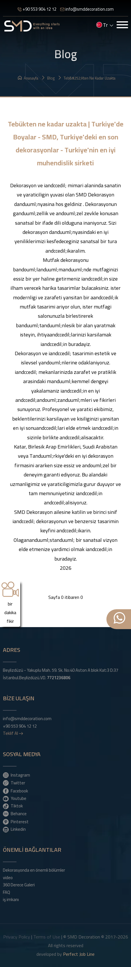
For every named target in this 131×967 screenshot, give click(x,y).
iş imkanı (11, 899)
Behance (15, 813)
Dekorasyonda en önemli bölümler (34, 870)
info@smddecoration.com (87, 9)
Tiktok (13, 805)
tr (104, 25)
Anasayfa (28, 78)
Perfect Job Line (79, 954)
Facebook (15, 791)
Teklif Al (13, 733)
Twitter (14, 783)
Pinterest (16, 821)
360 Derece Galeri (19, 885)
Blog (48, 78)
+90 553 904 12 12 (36, 9)
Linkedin (14, 829)
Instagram (16, 775)
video (8, 877)
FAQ (6, 892)
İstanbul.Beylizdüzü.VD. (36, 678)
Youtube (14, 798)
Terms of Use (46, 936)
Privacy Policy (16, 936)
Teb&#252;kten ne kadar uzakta (86, 78)
